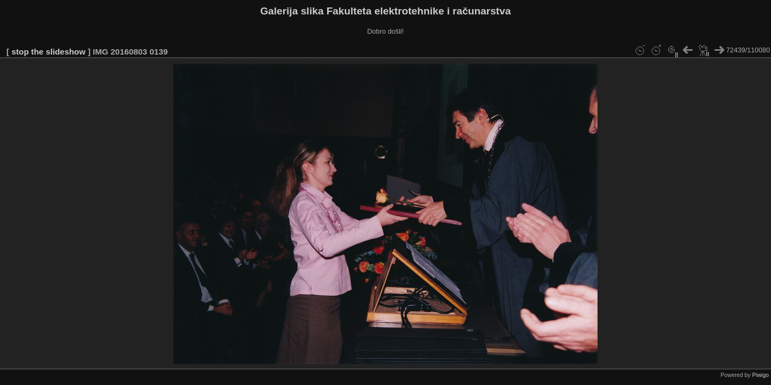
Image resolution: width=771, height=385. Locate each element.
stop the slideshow (48, 51)
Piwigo (760, 375)
